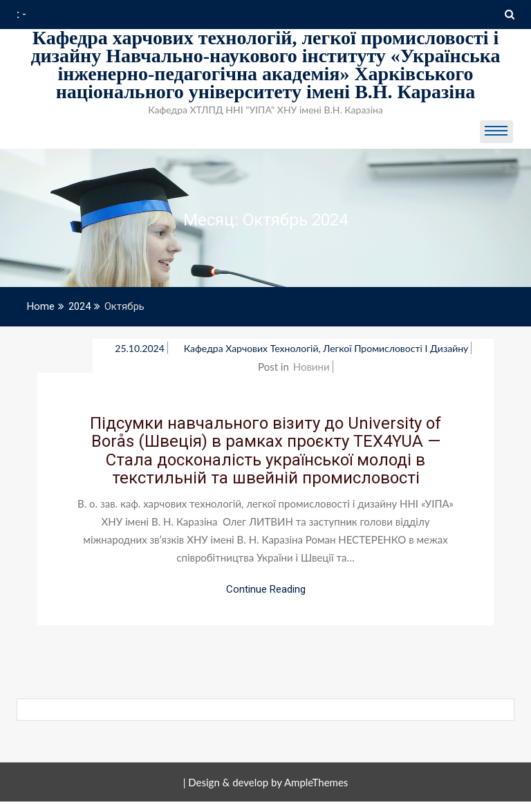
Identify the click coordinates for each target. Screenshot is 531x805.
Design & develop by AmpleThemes (268, 782)
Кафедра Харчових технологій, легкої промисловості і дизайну (326, 348)
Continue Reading (266, 589)
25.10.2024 (140, 348)
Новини (311, 366)
